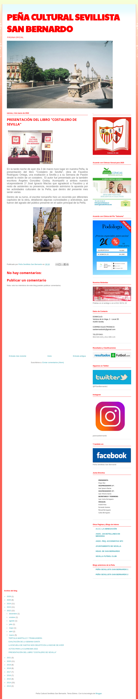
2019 (9, 665)
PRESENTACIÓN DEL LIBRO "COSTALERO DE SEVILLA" (32, 652)
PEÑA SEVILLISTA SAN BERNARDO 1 (112, 569)
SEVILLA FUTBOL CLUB (106, 556)
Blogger (99, 693)
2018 (9, 668)
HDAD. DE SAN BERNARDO (108, 551)
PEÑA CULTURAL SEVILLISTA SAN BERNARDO (63, 23)
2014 (9, 682)
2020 (9, 661)
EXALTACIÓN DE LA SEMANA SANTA (24, 642)
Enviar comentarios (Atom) (53, 362)
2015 (9, 679)
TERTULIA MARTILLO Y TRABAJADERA (25, 638)
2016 (9, 675)
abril (11, 631)
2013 (9, 686)
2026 (9, 596)
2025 (9, 600)
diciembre (13, 614)
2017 (9, 672)
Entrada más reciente (17, 356)
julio (11, 624)
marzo (12, 635)
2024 (9, 604)
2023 (9, 607)
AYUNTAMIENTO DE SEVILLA (108, 546)
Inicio (49, 356)
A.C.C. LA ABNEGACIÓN (106, 529)
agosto (12, 621)
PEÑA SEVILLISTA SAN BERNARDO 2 (112, 574)
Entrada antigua (79, 356)
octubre (12, 617)
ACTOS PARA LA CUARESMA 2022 (23, 649)
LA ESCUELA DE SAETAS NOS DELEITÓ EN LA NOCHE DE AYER (36, 645)
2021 (9, 658)
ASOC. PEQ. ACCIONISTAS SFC (109, 541)
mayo (11, 628)
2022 (9, 611)
